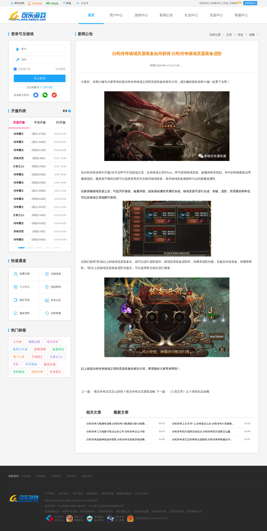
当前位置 (215, 34)
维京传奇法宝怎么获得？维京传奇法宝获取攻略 (124, 391)
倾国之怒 (34, 341)
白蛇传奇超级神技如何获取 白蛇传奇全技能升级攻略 (116, 439)
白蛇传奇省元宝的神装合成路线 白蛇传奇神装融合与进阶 (203, 439)
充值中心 (216, 15)
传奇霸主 (55, 371)
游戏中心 (141, 15)
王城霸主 (37, 356)
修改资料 (22, 313)
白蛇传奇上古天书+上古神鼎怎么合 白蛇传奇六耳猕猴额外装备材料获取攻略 (203, 423)
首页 (91, 15)
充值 (225, 3)
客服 (68, 3)
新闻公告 (166, 15)
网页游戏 (17, 3)
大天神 (17, 341)
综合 (240, 34)
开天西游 (31, 364)
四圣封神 (37, 371)
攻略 (252, 34)
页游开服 (19, 122)
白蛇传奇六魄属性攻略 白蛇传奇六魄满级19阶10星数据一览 (118, 423)
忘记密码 (60, 69)
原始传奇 (87, 476)
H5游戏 (52, 3)
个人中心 (22, 287)
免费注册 (22, 274)
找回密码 (53, 287)
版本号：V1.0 (85, 506)
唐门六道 (19, 356)
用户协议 (78, 493)
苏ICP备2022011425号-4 (73, 500)
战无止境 (49, 364)
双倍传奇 (72, 476)
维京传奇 (52, 341)
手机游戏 (35, 3)
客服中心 (241, 15)
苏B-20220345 (52, 500)
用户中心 (116, 15)
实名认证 (53, 300)
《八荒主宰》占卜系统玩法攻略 (189, 391)
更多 (65, 111)
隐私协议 (92, 493)
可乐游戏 (26, 476)
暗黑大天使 (20, 349)
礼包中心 (191, 15)
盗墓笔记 (58, 349)
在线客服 (53, 313)
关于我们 (50, 493)
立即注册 (47, 87)
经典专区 (204, 3)
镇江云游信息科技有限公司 (109, 506)
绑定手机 (22, 300)
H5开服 (60, 122)
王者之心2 (56, 356)
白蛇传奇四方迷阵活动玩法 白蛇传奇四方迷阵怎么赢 (201, 431)
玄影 (16, 364)
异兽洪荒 (40, 349)
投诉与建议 (108, 493)
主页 (229, 34)
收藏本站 (216, 3)
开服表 (233, 3)
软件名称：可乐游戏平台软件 (61, 506)
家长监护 (64, 493)
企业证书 (92, 500)
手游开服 (40, 122)
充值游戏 (53, 274)
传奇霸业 (19, 371)
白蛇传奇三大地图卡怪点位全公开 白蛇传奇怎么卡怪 (116, 431)
